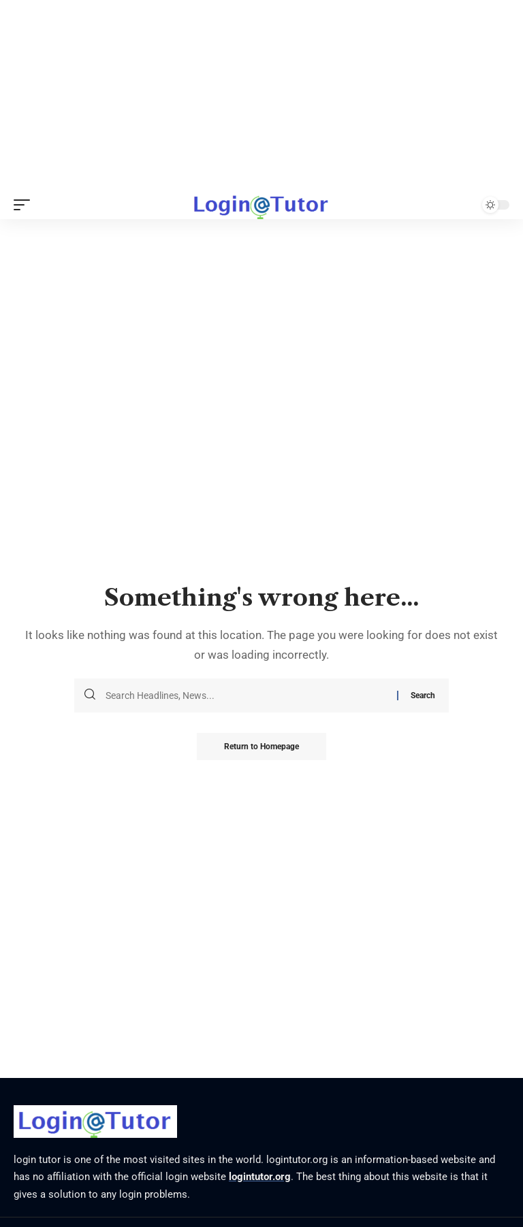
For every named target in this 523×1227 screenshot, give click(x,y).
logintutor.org (260, 1177)
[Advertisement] (261, 95)
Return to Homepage (261, 746)
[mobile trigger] (25, 204)
